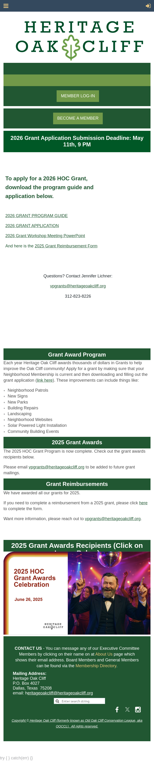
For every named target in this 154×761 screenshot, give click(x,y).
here (143, 503)
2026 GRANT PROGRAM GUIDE (36, 215)
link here (45, 380)
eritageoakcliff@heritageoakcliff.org (60, 693)
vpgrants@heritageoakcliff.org (78, 286)
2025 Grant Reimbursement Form (66, 246)
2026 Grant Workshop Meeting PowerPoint (45, 235)
